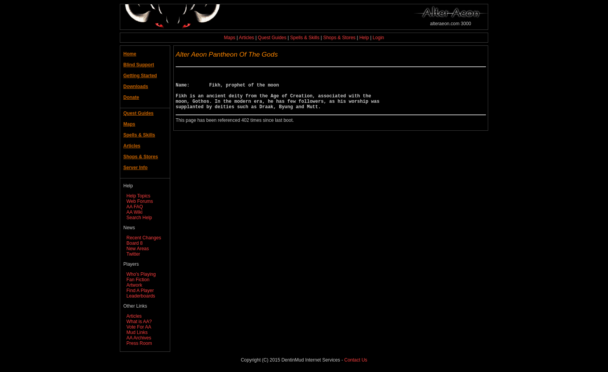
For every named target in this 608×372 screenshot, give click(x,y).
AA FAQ (134, 206)
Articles (246, 37)
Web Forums (139, 201)
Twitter (133, 254)
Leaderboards (140, 296)
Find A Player (140, 290)
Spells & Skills (304, 37)
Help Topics (138, 196)
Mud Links (137, 332)
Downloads (135, 86)
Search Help (139, 217)
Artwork (134, 285)
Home (129, 54)
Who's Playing (141, 274)
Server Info (135, 167)
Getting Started (140, 75)
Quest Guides (272, 37)
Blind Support (138, 64)
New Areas (137, 248)
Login (378, 37)
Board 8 (134, 243)
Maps (229, 37)
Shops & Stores (339, 37)
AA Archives (138, 338)
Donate (131, 97)
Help (364, 37)
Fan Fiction (137, 279)
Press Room (139, 343)
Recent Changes (143, 238)
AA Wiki (134, 212)
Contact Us (355, 360)
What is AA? (139, 321)
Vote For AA (138, 327)
